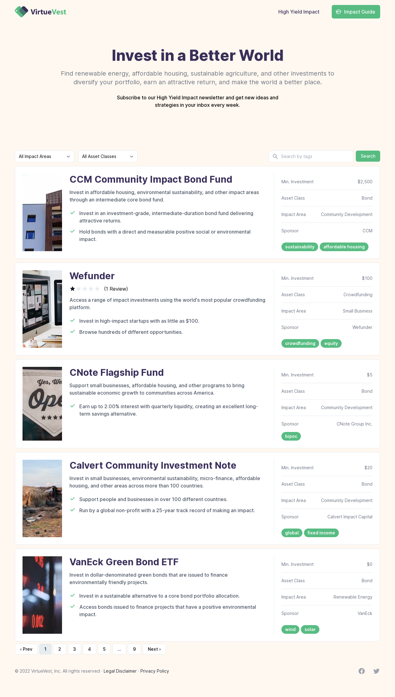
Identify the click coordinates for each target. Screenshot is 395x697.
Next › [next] (154, 649)
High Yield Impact (298, 12)
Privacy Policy (154, 671)
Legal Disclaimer (120, 671)
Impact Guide (355, 12)
